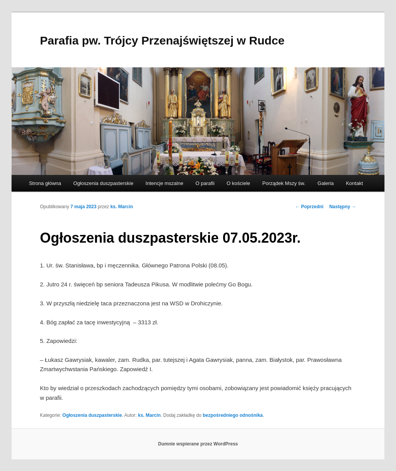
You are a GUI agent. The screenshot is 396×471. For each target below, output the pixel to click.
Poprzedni (309, 206)
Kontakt (354, 183)
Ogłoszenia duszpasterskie (103, 183)
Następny (342, 206)
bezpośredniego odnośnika (233, 415)
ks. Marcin (121, 206)
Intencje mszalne (164, 183)
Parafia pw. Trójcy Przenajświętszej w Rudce (162, 40)
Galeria (325, 183)
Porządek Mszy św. (283, 183)
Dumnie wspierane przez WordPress (198, 444)
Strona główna (45, 183)
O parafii (204, 183)
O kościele (238, 183)
